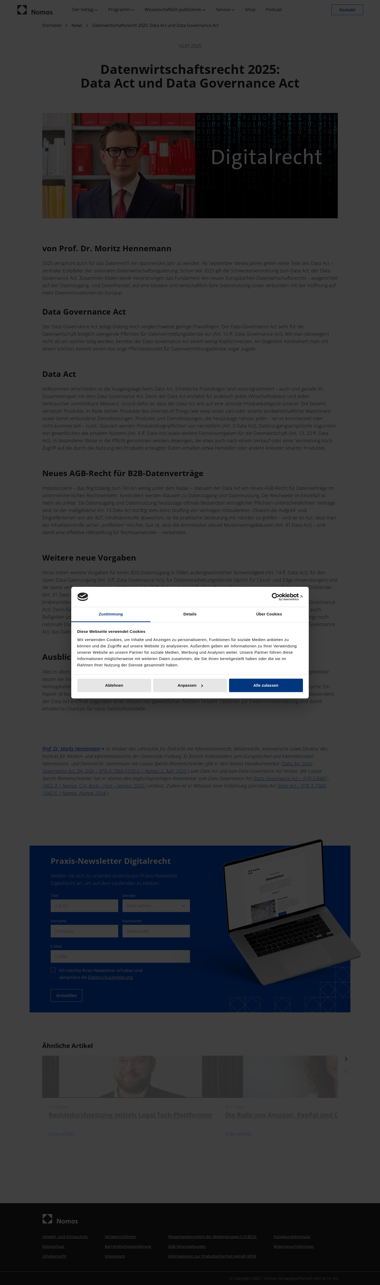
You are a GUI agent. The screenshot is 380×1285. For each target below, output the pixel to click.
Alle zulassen (265, 685)
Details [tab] (190, 614)
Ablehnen (114, 685)
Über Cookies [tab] (269, 614)
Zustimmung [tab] (111, 614)
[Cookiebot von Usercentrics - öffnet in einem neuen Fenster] (280, 597)
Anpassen (190, 685)
